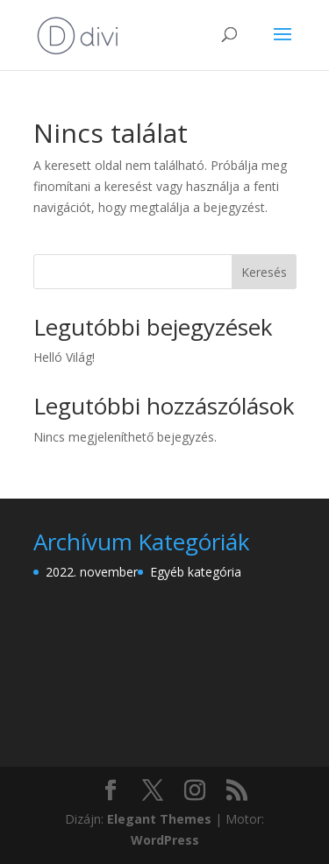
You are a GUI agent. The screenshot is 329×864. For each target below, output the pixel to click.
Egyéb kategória (195, 571)
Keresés (264, 272)
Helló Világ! (64, 357)
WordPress (165, 840)
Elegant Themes (159, 819)
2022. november (92, 571)
